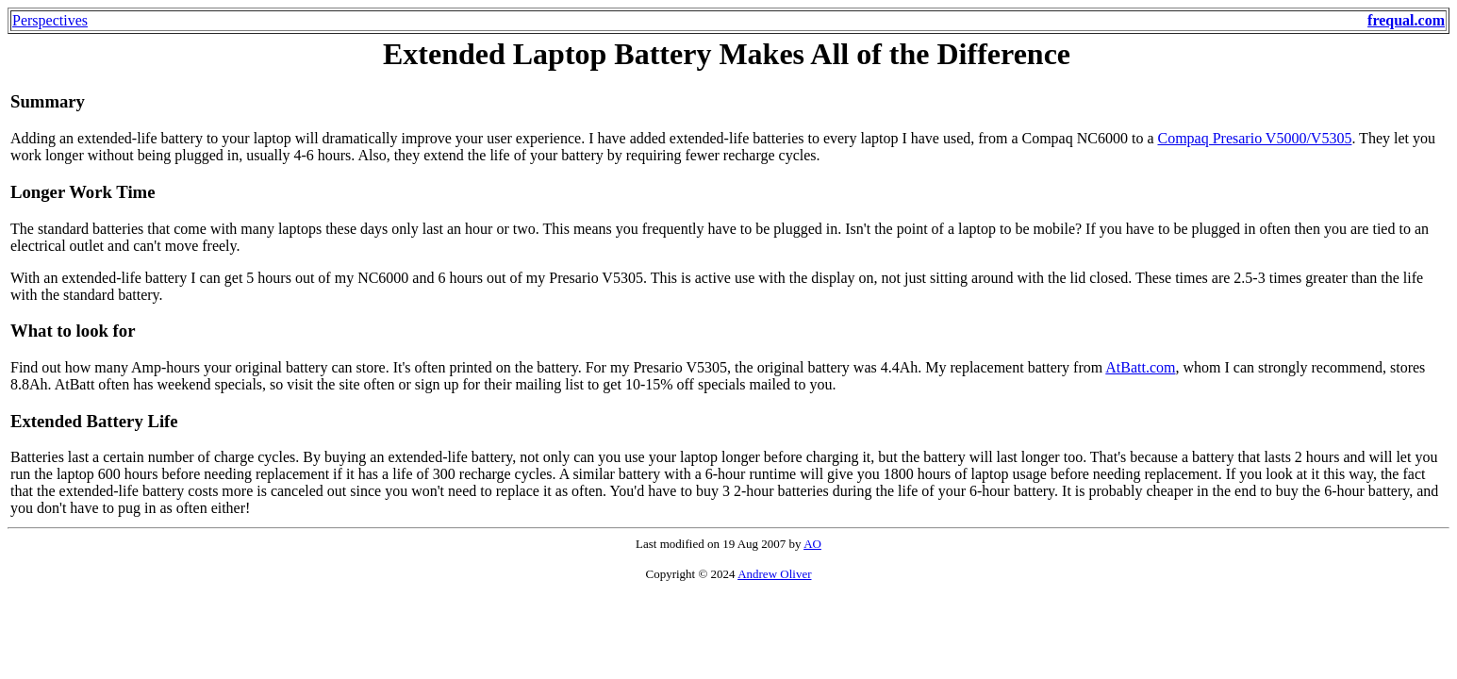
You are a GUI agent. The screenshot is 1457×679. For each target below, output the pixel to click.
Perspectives (50, 20)
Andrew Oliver (774, 574)
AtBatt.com (1140, 367)
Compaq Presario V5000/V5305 (1254, 138)
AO (812, 544)
